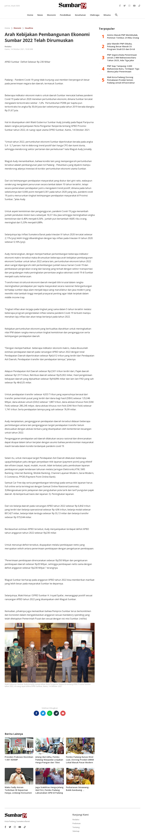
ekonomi (51, 15)
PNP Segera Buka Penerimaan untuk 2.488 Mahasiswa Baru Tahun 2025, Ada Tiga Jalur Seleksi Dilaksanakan (122, 57)
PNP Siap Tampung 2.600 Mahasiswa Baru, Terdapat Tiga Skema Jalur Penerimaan (123, 69)
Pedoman (76, 823)
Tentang (75, 827)
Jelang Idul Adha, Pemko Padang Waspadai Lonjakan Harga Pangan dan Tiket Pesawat (49, 761)
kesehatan (80, 15)
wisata (107, 15)
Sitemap (75, 831)
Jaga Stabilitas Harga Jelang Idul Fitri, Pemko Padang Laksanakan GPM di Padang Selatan (49, 791)
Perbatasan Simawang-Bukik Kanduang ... (77, 788)
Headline (29, 28)
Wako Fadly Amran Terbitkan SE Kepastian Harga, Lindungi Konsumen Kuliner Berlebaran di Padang (18, 793)
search (116, 15)
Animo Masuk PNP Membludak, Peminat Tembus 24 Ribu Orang (123, 36)
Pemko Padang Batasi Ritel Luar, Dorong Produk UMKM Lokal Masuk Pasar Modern (80, 759)
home (30, 15)
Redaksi (75, 819)
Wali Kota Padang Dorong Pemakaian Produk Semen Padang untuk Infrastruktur (121, 80)
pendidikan (65, 15)
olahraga (94, 15)
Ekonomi (17, 28)
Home (7, 28)
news (40, 15)
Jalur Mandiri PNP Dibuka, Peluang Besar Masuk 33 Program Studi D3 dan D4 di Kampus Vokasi (121, 46)
